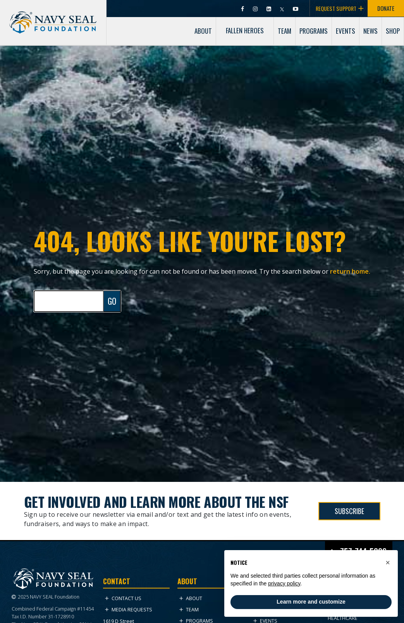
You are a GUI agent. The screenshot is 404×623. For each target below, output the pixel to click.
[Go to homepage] (53, 16)
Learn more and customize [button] (311, 602)
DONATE (385, 8)
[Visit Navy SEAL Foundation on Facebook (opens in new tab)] (243, 8)
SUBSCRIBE (349, 511)
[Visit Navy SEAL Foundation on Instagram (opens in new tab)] (256, 8)
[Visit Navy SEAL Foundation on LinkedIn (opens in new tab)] (269, 8)
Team (189, 609)
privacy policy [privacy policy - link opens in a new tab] (284, 583)
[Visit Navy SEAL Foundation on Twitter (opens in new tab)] (282, 8)
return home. (350, 271)
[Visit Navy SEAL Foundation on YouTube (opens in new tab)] (295, 8)
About (190, 598)
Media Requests (128, 609)
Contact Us (123, 598)
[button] (388, 562)
